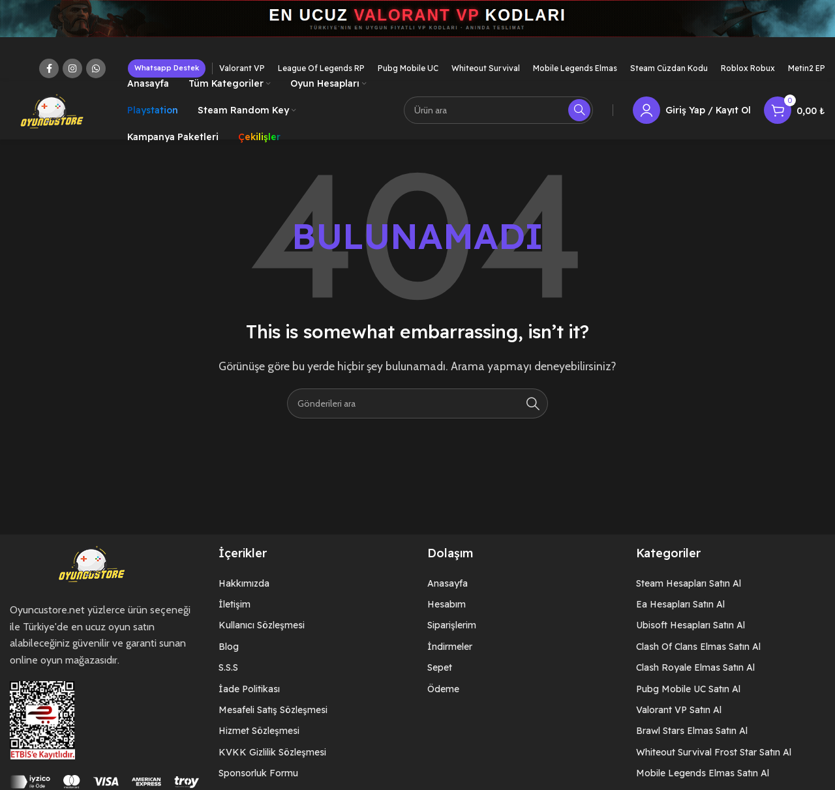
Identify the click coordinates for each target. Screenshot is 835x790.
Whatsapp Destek (166, 67)
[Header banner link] (417, 27)
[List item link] (313, 584)
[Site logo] (52, 110)
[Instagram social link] (72, 68)
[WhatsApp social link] (96, 68)
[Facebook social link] (49, 68)
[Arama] (498, 110)
